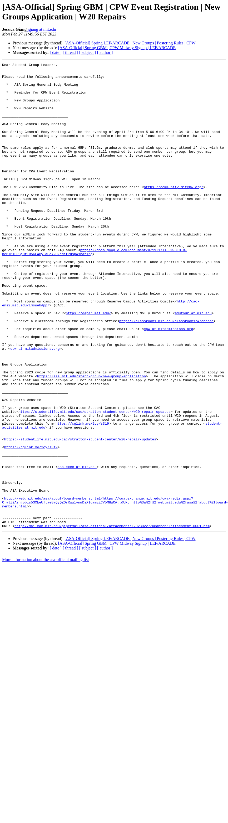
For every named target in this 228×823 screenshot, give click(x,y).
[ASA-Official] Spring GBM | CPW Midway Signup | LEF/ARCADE (117, 47)
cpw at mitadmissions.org (168, 382)
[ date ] (56, 52)
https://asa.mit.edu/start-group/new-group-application (91, 439)
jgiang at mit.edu (42, 29)
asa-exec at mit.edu (77, 548)
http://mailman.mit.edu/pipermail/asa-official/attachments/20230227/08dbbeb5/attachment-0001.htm (112, 618)
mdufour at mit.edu (193, 363)
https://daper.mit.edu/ (88, 363)
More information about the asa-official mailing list (45, 652)
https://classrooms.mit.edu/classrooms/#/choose (166, 373)
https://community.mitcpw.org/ (173, 212)
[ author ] (105, 52)
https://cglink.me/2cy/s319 (82, 495)
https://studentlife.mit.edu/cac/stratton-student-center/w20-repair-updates (94, 481)
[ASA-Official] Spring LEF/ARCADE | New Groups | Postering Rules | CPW (130, 43)
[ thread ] (70, 52)
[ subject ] (87, 52)
